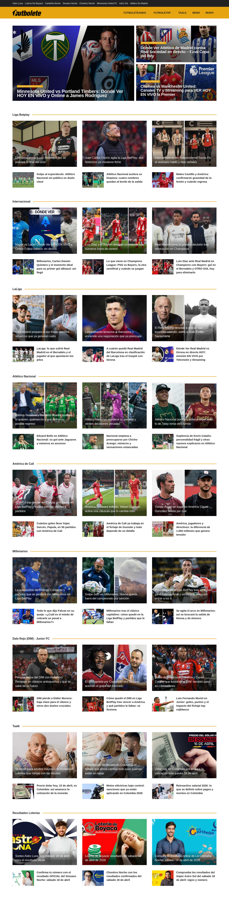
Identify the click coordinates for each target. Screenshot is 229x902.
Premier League (152, 84)
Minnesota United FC (107, 3)
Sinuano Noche (70, 3)
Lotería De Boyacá (34, 3)
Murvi (210, 12)
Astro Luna (18, 3)
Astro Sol (123, 3)
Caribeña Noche (52, 3)
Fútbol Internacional (32, 89)
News (196, 12)
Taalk (182, 12)
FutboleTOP (162, 12)
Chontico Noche (87, 3)
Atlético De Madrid (139, 3)
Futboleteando (135, 12)
